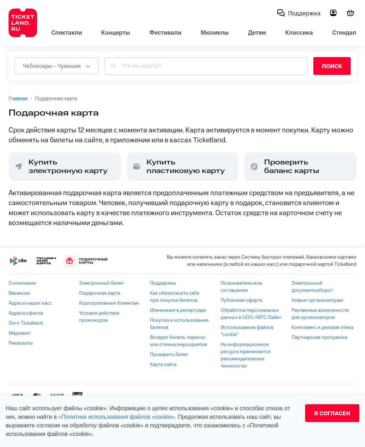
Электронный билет (101, 283)
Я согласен (332, 413)
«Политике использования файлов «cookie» (116, 417)
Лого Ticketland (26, 323)
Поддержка (163, 283)
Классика (299, 33)
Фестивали (165, 33)
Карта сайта (163, 364)
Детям (257, 33)
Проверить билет (169, 354)
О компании (22, 283)
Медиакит (20, 333)
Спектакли (66, 33)
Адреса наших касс (30, 303)
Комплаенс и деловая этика (322, 327)
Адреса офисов (26, 313)
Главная (18, 98)
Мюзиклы (215, 33)
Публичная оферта (241, 300)
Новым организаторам (317, 300)
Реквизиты (21, 343)
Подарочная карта (99, 293)
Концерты (115, 33)
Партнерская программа (319, 337)
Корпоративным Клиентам (109, 303)
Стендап (344, 33)
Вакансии (19, 293)
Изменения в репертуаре (178, 310)
